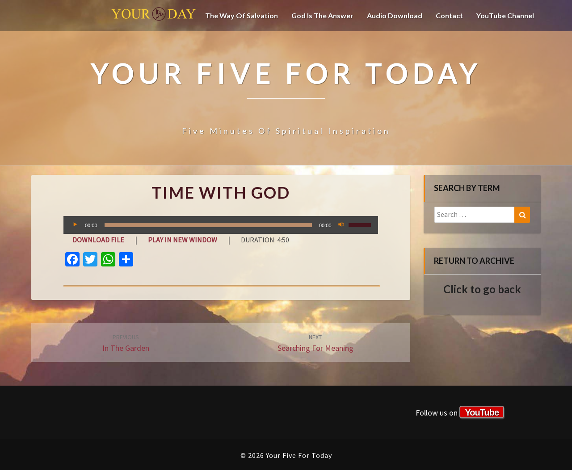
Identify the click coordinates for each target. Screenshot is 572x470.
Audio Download (394, 15)
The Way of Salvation (241, 15)
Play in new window (182, 239)
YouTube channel (505, 15)
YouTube (482, 412)
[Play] (75, 224)
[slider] (208, 225)
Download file (98, 239)
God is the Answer (322, 15)
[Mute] (341, 224)
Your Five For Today (153, 15)
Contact (449, 15)
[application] (220, 225)
